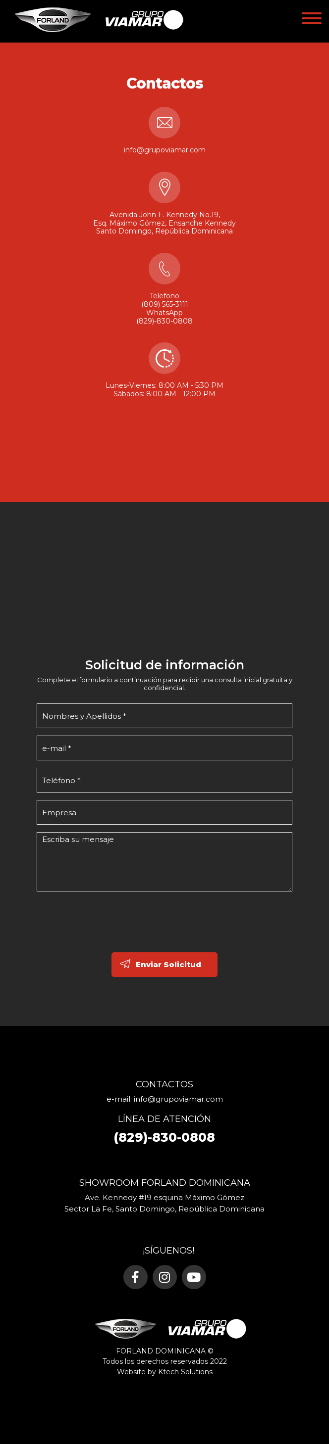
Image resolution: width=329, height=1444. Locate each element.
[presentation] (112, 933)
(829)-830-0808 (164, 321)
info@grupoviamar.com (165, 149)
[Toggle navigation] (311, 20)
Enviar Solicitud (168, 964)
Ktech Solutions (185, 1371)
